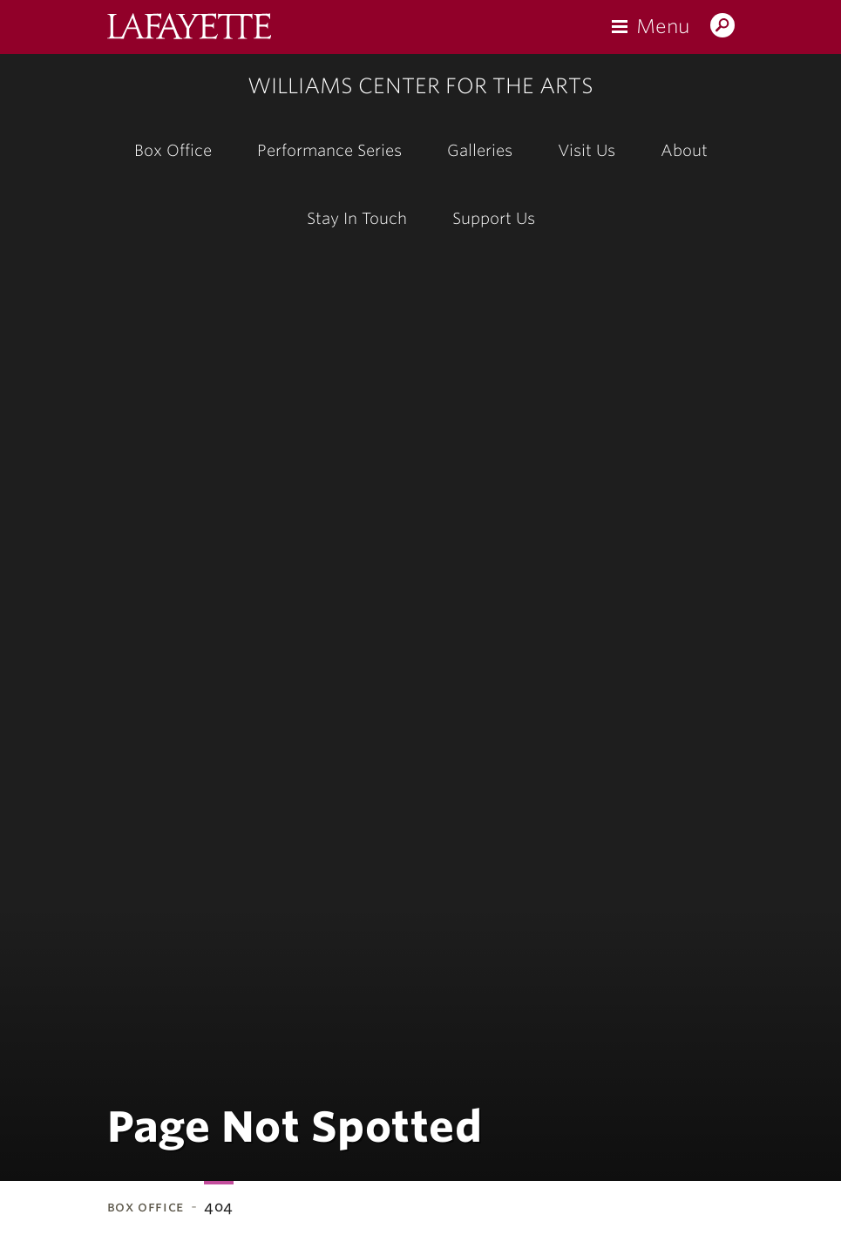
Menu (662, 26)
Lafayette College (189, 28)
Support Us (493, 218)
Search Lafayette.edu (722, 27)
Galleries (479, 150)
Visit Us (586, 150)
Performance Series (329, 150)
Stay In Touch (357, 218)
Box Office (173, 150)
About (684, 150)
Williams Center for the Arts (420, 85)
